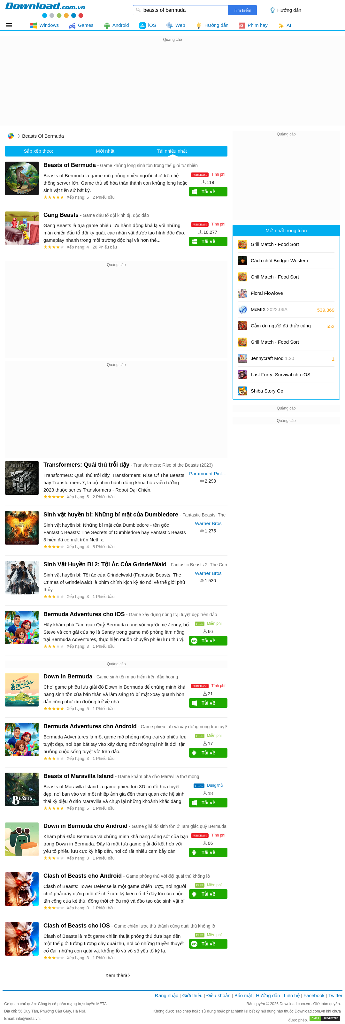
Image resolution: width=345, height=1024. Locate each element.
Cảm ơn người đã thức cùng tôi (281, 328)
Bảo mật (243, 995)
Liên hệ (292, 995)
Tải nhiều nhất (172, 151)
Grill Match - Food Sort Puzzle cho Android (277, 344)
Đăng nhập (166, 995)
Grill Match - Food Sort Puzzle (275, 246)
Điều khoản (218, 995)
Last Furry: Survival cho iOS (280, 377)
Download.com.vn (295, 1004)
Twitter (335, 995)
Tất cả (12, 25)
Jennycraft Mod (272, 358)
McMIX (269, 309)
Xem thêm (116, 975)
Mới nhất (105, 151)
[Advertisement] (172, 88)
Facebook (314, 995)
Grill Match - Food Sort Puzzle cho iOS (275, 279)
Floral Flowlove (267, 293)
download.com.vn (45, 10)
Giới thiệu (192, 995)
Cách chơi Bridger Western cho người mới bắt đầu (279, 263)
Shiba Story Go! (268, 391)
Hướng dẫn (289, 10)
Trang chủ (10, 136)
